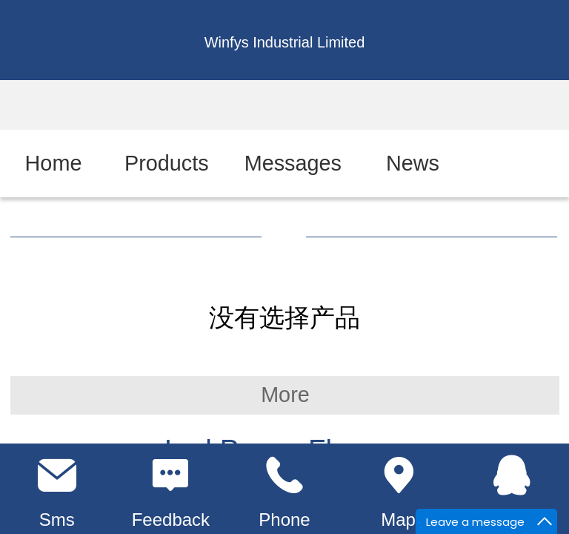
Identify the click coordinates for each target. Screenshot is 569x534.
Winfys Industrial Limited (284, 42)
